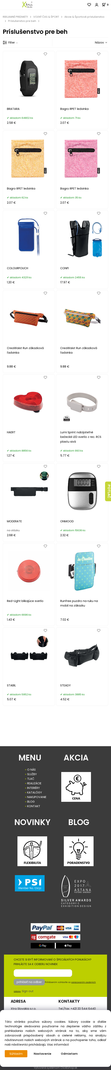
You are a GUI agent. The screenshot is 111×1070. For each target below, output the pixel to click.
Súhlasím (16, 1054)
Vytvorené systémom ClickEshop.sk (55, 1067)
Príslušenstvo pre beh (22, 21)
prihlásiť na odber (29, 982)
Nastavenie (42, 1054)
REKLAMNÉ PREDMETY (15, 17)
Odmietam (69, 1054)
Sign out (27, 991)
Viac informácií (58, 1045)
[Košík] (106, 5)
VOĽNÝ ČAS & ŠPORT (46, 17)
